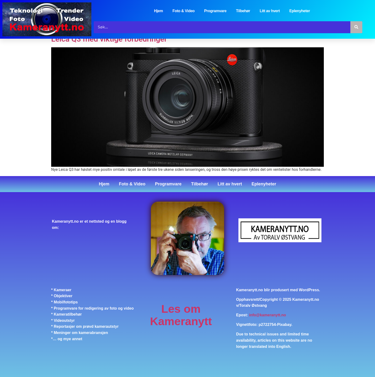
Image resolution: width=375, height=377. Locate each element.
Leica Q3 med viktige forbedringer (109, 38)
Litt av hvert (270, 11)
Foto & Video (183, 11)
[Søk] (356, 27)
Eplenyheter (299, 11)
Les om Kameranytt (181, 315)
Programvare (215, 11)
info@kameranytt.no (267, 315)
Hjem (158, 11)
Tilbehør (243, 11)
